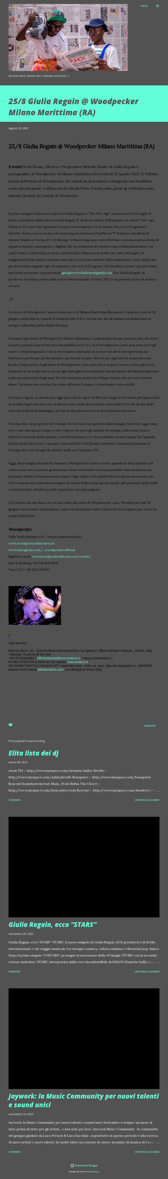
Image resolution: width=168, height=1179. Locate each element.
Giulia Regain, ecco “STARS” (52, 924)
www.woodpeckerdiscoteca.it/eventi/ (61, 556)
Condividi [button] (150, 725)
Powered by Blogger (84, 1165)
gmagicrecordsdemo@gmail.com (87, 273)
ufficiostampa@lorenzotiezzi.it (58, 658)
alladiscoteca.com (51, 669)
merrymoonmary (92, 1172)
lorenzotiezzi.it (77, 662)
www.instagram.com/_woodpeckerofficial (42, 550)
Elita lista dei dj (34, 752)
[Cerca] (144, 6)
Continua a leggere (147, 799)
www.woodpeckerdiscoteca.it (31, 543)
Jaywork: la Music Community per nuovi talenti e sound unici (84, 1100)
